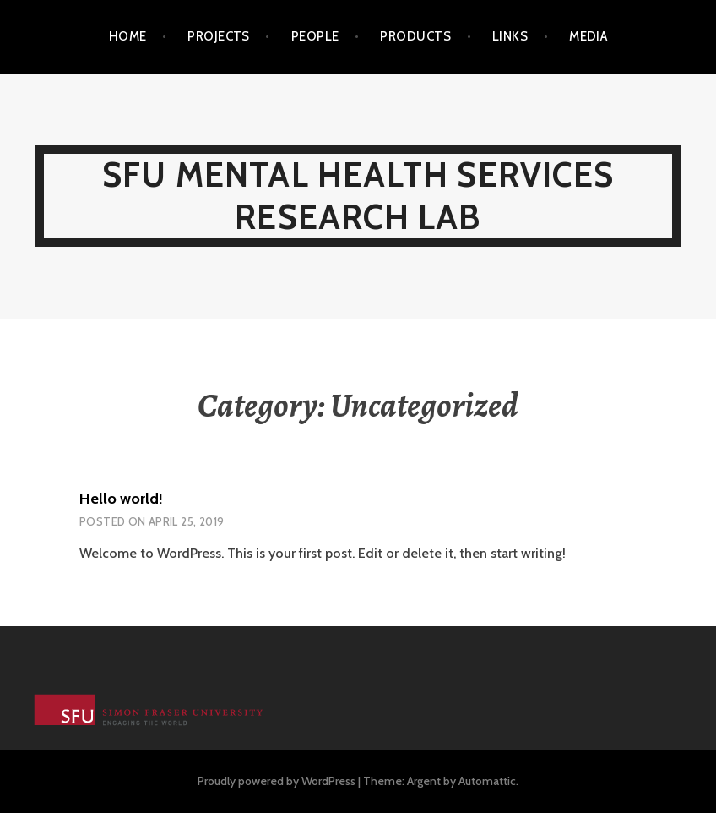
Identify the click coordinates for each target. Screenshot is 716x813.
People (315, 36)
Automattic (487, 780)
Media (588, 36)
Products (415, 36)
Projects (218, 36)
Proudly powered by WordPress (276, 780)
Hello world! (121, 498)
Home (128, 36)
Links (510, 36)
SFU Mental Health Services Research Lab (358, 195)
